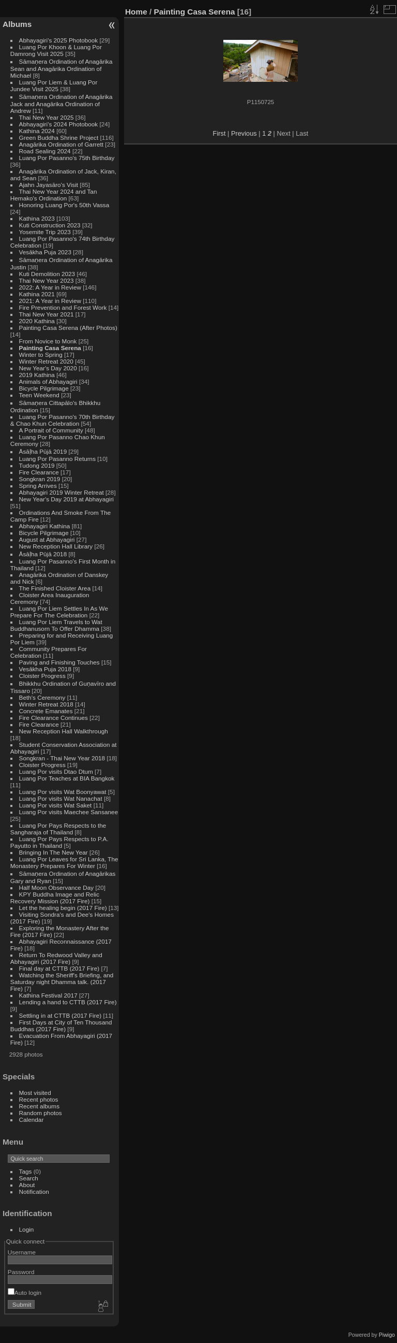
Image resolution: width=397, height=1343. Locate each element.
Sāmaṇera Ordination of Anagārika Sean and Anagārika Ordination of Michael (61, 68)
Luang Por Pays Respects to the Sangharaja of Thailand (58, 828)
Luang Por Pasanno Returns (57, 458)
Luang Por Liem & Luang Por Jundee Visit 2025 (54, 85)
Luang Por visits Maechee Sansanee (68, 811)
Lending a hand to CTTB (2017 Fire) (68, 1002)
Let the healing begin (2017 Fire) (63, 907)
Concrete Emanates (46, 710)
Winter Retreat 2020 (46, 361)
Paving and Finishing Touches (59, 662)
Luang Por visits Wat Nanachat (60, 798)
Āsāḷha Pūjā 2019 (43, 451)
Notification (34, 1191)
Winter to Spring (41, 354)
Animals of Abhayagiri (48, 381)
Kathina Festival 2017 (48, 995)
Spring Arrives (38, 485)
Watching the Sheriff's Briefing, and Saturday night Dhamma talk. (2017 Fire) (62, 982)
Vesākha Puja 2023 (45, 252)
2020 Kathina (37, 320)
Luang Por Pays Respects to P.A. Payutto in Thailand (59, 842)
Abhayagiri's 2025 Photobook (58, 40)
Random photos (40, 1112)
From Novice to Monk (48, 341)
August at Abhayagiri (47, 539)
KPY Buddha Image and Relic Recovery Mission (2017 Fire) (54, 897)
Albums (17, 24)
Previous (244, 133)
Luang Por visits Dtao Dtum (56, 771)
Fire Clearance (39, 472)
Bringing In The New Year (53, 852)
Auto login (24, 1292)
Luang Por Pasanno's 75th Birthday (67, 157)
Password (21, 1271)
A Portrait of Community (51, 430)
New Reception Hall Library (56, 546)
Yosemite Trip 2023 (45, 231)
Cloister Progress (42, 675)
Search (28, 1178)
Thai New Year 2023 (46, 280)
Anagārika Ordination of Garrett (61, 144)
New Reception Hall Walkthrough (63, 731)
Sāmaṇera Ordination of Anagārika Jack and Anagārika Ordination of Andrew (61, 103)
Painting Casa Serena (50, 347)
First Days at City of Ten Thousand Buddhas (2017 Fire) (61, 1025)
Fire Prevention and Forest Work (64, 307)
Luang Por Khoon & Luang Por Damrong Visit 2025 (56, 50)
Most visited (35, 1092)
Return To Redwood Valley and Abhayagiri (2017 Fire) (56, 958)
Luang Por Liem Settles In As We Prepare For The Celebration (59, 611)
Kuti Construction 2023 (50, 225)
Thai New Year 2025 (46, 117)
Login (26, 1229)
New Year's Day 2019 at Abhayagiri (66, 499)
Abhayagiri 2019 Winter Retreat (61, 492)
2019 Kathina (37, 374)
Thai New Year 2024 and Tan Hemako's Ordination (53, 194)
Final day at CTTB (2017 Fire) (59, 968)
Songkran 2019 (39, 478)
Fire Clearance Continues (53, 717)
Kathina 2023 (37, 218)
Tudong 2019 (37, 465)
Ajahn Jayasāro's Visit (49, 184)
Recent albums (39, 1106)
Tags (25, 1171)
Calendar (31, 1119)
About (27, 1184)
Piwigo (387, 1335)
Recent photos (38, 1099)
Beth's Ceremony (42, 697)
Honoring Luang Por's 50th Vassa (64, 204)
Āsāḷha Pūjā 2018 (43, 554)
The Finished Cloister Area (55, 588)
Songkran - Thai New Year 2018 (62, 758)
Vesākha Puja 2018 (45, 669)
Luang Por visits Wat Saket (55, 805)
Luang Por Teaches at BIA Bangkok (67, 778)
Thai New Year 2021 (46, 314)
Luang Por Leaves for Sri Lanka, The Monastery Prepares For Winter (64, 862)
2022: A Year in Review (50, 287)
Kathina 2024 (37, 130)
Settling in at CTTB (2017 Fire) (60, 1015)
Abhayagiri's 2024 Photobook (58, 124)
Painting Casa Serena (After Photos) (68, 327)
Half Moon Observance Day (56, 887)
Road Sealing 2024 (45, 151)
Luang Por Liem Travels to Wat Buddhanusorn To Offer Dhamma (56, 625)
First (219, 133)
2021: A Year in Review (50, 300)
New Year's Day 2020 (48, 368)
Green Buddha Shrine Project (59, 137)
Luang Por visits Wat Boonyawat (62, 791)
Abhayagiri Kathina (44, 526)
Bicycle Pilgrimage (44, 388)
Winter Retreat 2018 (46, 704)
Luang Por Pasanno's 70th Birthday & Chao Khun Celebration (62, 420)
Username (22, 1252)
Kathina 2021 (37, 294)
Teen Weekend (39, 395)
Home (136, 11)
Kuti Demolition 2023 (47, 273)
